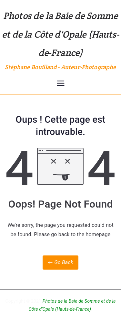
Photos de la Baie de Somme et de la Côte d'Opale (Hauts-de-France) (60, 34)
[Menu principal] (60, 83)
